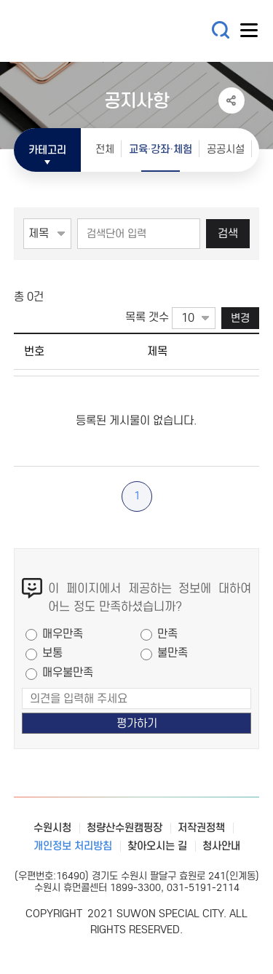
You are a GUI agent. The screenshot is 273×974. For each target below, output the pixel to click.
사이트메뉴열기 (249, 33)
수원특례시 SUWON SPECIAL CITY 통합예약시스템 (101, 31)
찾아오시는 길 (157, 845)
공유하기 (231, 100)
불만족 (172, 653)
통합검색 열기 (221, 30)
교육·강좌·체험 (160, 149)
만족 (167, 634)
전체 (104, 149)
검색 (228, 233)
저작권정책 (201, 827)
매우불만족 (67, 672)
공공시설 (226, 149)
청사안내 (221, 845)
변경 (240, 318)
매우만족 (62, 634)
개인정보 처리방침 (72, 845)
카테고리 (47, 150)
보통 (52, 653)
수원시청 (52, 827)
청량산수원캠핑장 (124, 827)
